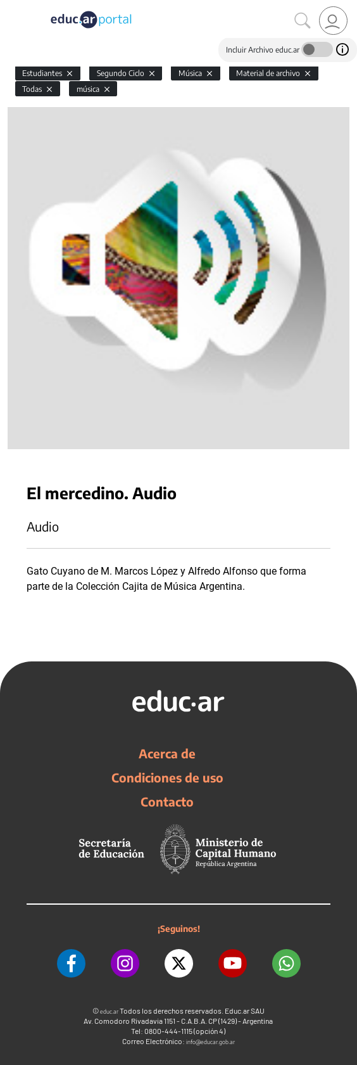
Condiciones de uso (167, 777)
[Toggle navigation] (11, 7)
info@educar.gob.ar (210, 1041)
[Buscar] (302, 20)
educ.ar (109, 1011)
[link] (333, 20)
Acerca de (167, 753)
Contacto (167, 801)
